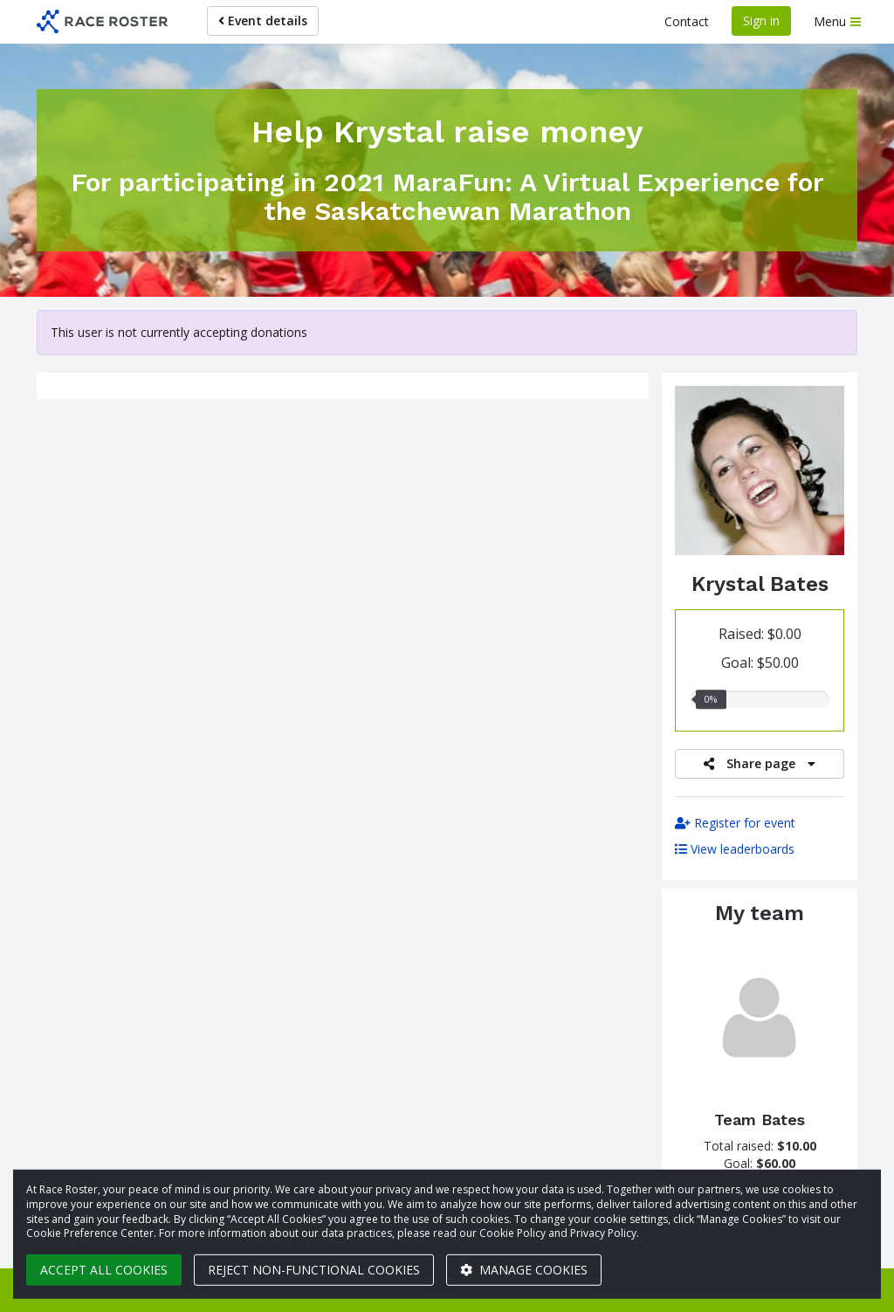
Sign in (761, 20)
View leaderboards (734, 849)
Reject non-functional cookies (314, 1269)
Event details (262, 20)
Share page (759, 763)
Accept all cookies (104, 1269)
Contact (686, 21)
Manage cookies (524, 1269)
